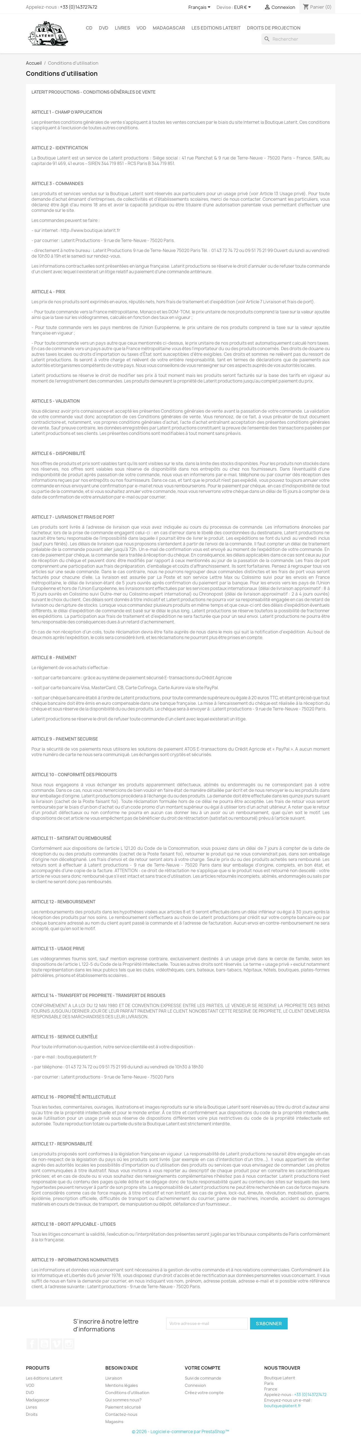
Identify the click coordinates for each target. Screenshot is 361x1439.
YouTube (44, 1343)
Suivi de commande (203, 1378)
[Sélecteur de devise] (243, 7)
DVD (103, 28)
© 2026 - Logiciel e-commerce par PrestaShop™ (180, 1432)
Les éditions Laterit (44, 1378)
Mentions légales (121, 1385)
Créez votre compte (204, 1392)
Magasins (114, 1421)
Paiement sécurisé (123, 1407)
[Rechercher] (298, 39)
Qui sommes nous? (123, 1399)
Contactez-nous (121, 1414)
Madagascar (169, 28)
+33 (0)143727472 (78, 7)
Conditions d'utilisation (127, 1392)
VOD (141, 28)
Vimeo (56, 1343)
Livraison (113, 1378)
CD (89, 28)
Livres (122, 28)
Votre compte (203, 1368)
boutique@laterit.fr (282, 1405)
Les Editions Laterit (216, 28)
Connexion (195, 1385)
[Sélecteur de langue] (200, 7)
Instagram (68, 1343)
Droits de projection (274, 28)
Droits (32, 1414)
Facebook (32, 1343)
